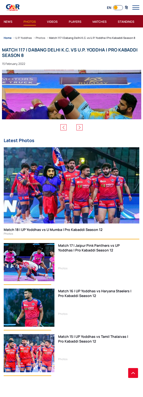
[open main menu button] (135, 7)
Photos (8, 233)
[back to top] (133, 373)
